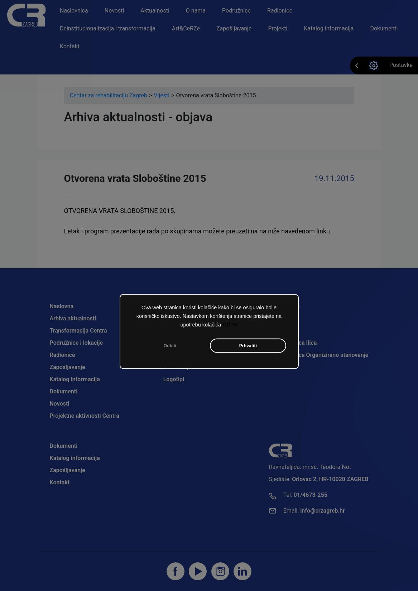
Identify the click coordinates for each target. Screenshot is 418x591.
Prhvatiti (248, 347)
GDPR (230, 326)
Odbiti (170, 347)
